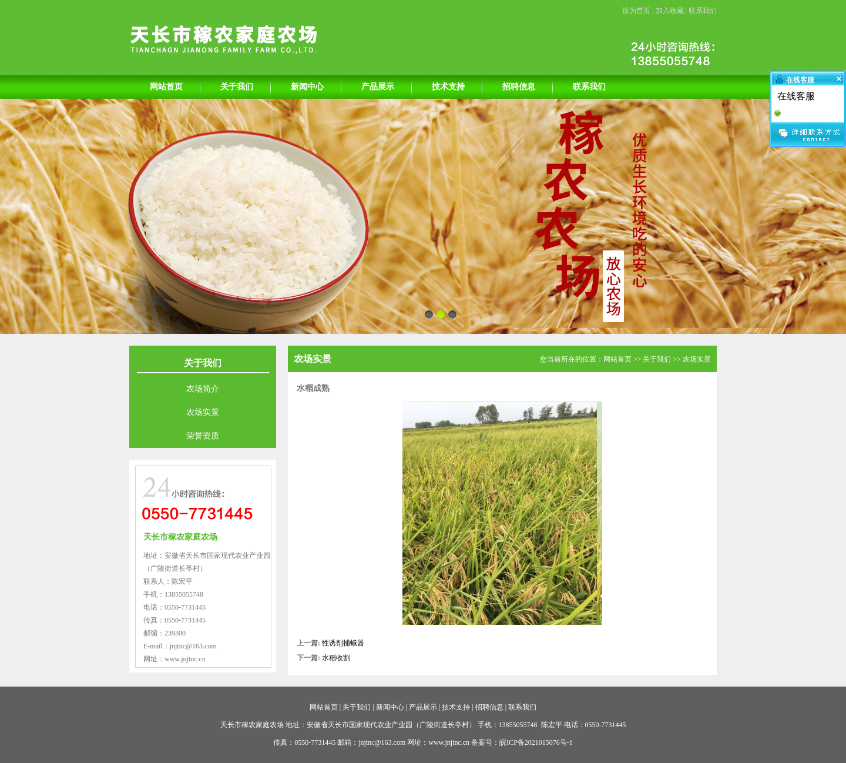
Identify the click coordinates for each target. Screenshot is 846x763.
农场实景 (202, 412)
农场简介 (202, 388)
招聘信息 (518, 86)
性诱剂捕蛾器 (343, 643)
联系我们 (703, 10)
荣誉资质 (202, 435)
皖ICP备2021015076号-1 (536, 742)
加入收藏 (670, 10)
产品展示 (377, 86)
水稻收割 (336, 658)
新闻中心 (307, 86)
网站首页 (166, 86)
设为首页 (636, 10)
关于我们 (236, 86)
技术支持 (448, 86)
